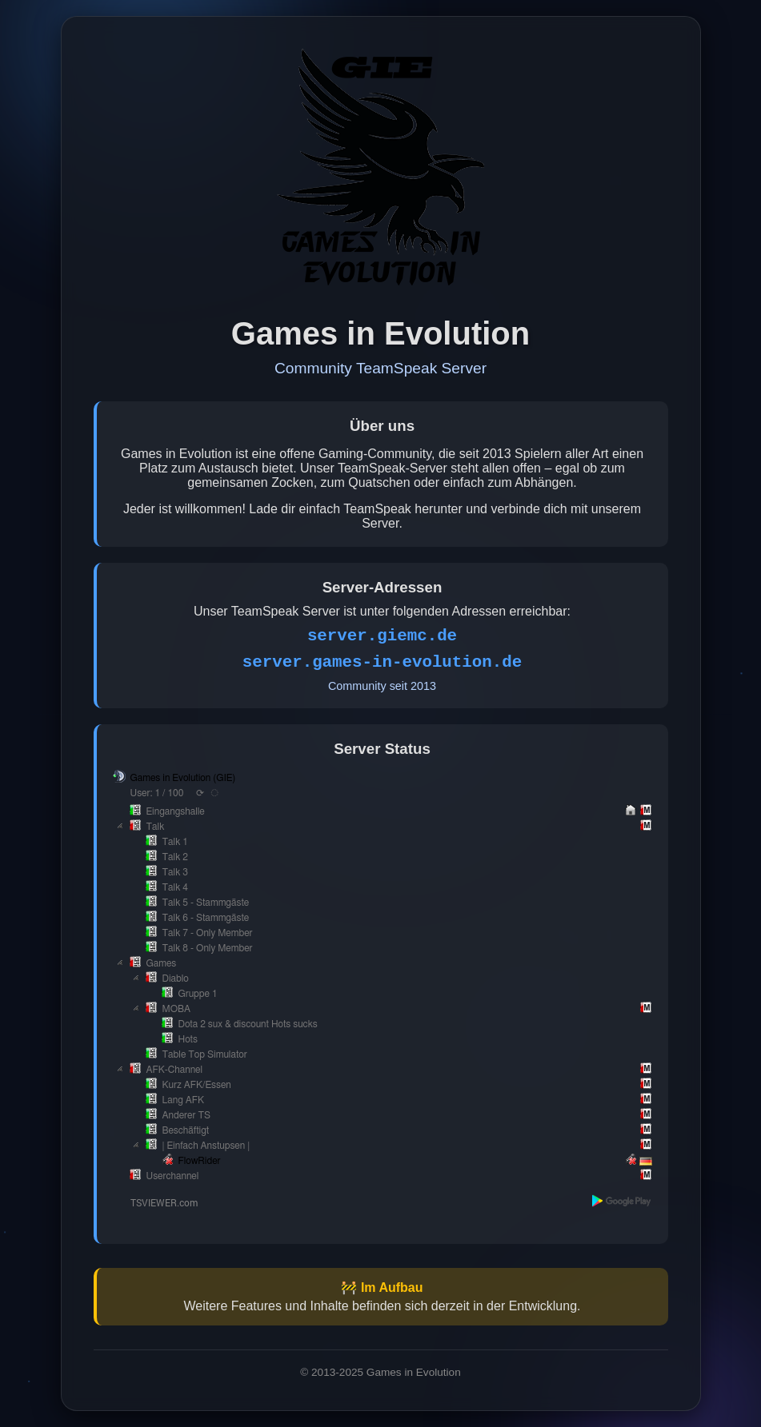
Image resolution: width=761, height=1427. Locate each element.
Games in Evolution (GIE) (183, 778)
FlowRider (199, 1161)
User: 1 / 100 (157, 793)
